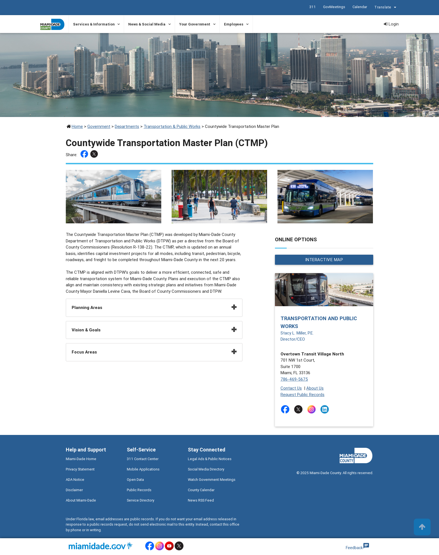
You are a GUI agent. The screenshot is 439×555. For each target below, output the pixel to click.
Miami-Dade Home (81, 458)
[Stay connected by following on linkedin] (325, 409)
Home (77, 126)
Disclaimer (74, 490)
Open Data (135, 479)
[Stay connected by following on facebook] (286, 409)
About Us (315, 388)
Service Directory (140, 500)
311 (312, 6)
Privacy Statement (80, 469)
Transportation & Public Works (172, 126)
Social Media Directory (206, 469)
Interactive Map (324, 259)
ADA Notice (75, 479)
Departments (127, 126)
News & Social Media (146, 24)
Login (391, 24)
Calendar (359, 6)
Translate (386, 8)
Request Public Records (302, 394)
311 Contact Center (142, 458)
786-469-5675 (294, 379)
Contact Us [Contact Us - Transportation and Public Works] (291, 388)
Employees (233, 24)
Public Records (139, 490)
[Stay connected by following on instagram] (312, 409)
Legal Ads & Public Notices (210, 458)
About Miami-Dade (81, 500)
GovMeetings (334, 6)
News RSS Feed (201, 500)
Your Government (194, 24)
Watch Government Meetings (211, 479)
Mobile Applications (143, 469)
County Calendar (201, 490)
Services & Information (94, 24)
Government (98, 126)
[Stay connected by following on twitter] (299, 409)
